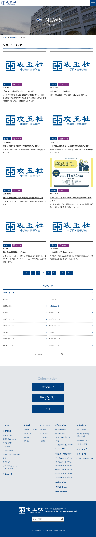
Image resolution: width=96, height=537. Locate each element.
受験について (17, 84)
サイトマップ (82, 449)
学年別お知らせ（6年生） (64, 477)
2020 (50, 332)
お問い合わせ (82, 425)
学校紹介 (8, 431)
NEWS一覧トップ (8, 293)
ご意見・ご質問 (82, 444)
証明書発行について (83, 440)
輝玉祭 (43, 441)
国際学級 (26, 437)
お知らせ (7, 84)
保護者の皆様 (7, 306)
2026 (50, 312)
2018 (50, 339)
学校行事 (44, 429)
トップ (5, 37)
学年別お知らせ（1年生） (64, 458)
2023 (4, 325)
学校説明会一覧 (61, 429)
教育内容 (27, 425)
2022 (50, 325)
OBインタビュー (62, 487)
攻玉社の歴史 (9, 450)
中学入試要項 (60, 433)
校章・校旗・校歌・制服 (12, 454)
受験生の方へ (61, 425)
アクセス (7, 462)
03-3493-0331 (50, 511)
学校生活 (6, 312)
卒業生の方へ (61, 482)
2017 (4, 345)
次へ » (70, 273)
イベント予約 (60, 448)
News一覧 (8, 474)
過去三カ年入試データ (63, 437)
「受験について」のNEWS (64, 445)
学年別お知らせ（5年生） (64, 473)
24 (62, 273)
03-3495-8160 (65, 511)
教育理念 (7, 446)
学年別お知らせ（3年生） (64, 466)
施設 (6, 458)
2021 (4, 332)
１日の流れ (44, 437)
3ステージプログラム (30, 429)
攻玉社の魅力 (9, 435)
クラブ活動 (52, 299)
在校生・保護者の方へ (64, 454)
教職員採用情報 (61, 491)
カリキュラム (28, 433)
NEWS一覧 (13, 37)
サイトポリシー (82, 454)
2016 (50, 345)
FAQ (57, 441)
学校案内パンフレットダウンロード (12, 467)
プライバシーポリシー (85, 458)
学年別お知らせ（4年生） (64, 469)
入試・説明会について (84, 429)
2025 (4, 319)
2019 (4, 339)
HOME (7, 425)
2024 (50, 319)
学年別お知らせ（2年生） (64, 462)
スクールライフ (46, 425)
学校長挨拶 (8, 443)
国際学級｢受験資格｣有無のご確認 (83, 435)
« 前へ (26, 273)
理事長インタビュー (11, 439)
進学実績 (26, 441)
